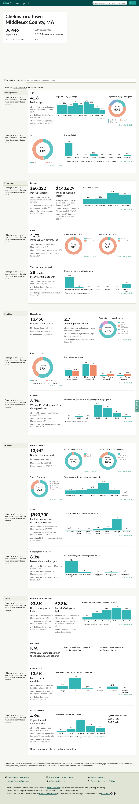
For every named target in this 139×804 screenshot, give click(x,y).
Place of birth (36, 668)
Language (34, 643)
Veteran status (37, 710)
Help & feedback (98, 777)
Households (35, 314)
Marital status (37, 353)
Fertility (34, 395)
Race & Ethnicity (71, 135)
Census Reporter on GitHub (103, 781)
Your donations (53, 787)
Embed (103, 119)
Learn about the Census (18, 777)
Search (132, 3)
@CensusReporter (57, 781)
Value (32, 509)
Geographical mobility (40, 552)
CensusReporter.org (48, 793)
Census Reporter (17, 3)
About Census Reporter (18, 781)
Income (33, 183)
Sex (32, 135)
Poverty (34, 230)
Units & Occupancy (38, 445)
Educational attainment (41, 598)
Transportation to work (41, 267)
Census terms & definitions (61, 777)
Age (32, 93)
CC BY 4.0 (108, 793)
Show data (96, 119)
